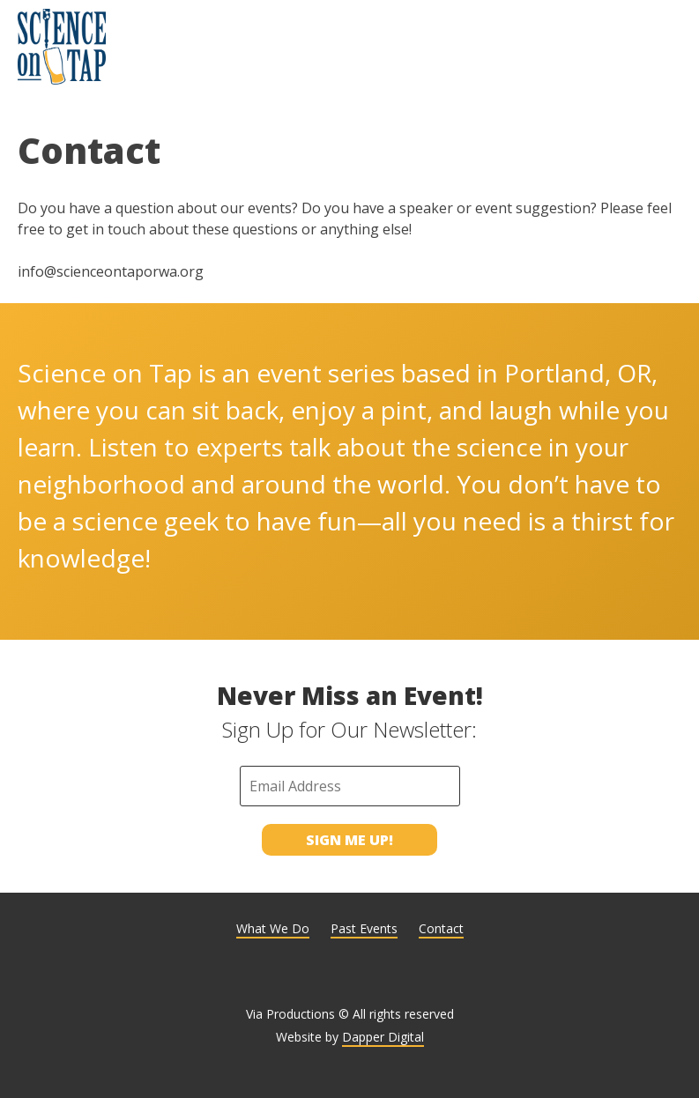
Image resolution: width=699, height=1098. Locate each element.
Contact (441, 928)
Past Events (364, 928)
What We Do (272, 928)
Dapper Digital (383, 1036)
